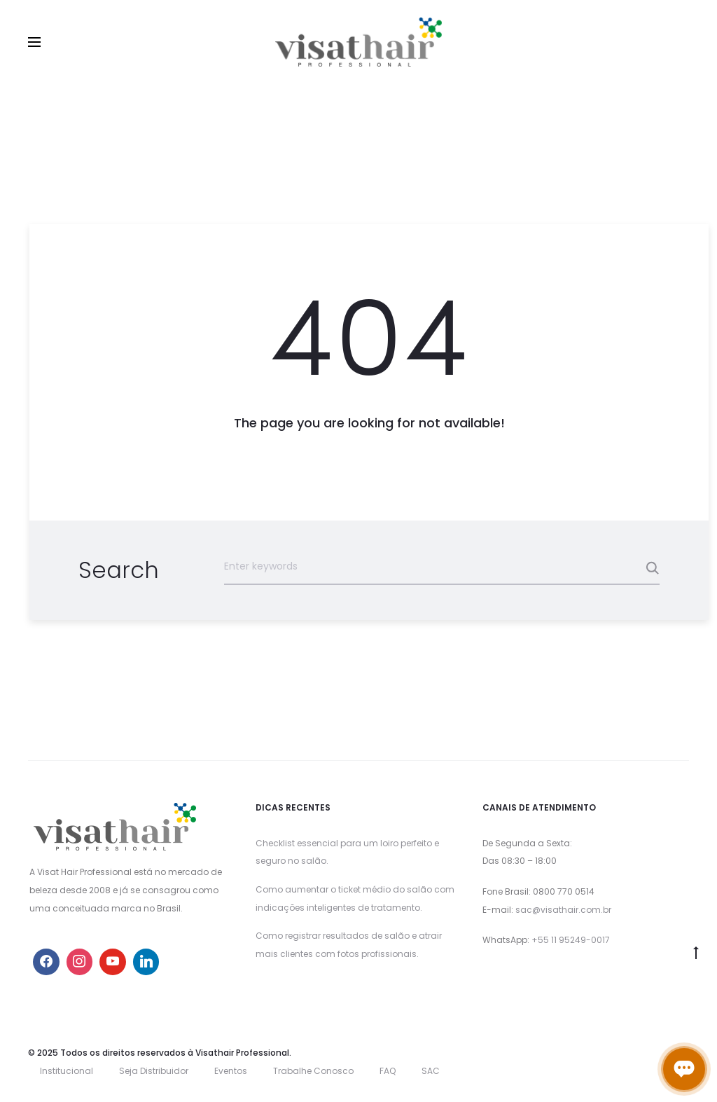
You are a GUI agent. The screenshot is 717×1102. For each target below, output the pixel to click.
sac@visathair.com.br (563, 910)
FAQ (388, 1071)
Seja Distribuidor (153, 1071)
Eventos (230, 1071)
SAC (431, 1071)
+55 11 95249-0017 (570, 940)
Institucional (66, 1071)
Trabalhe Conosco (313, 1071)
